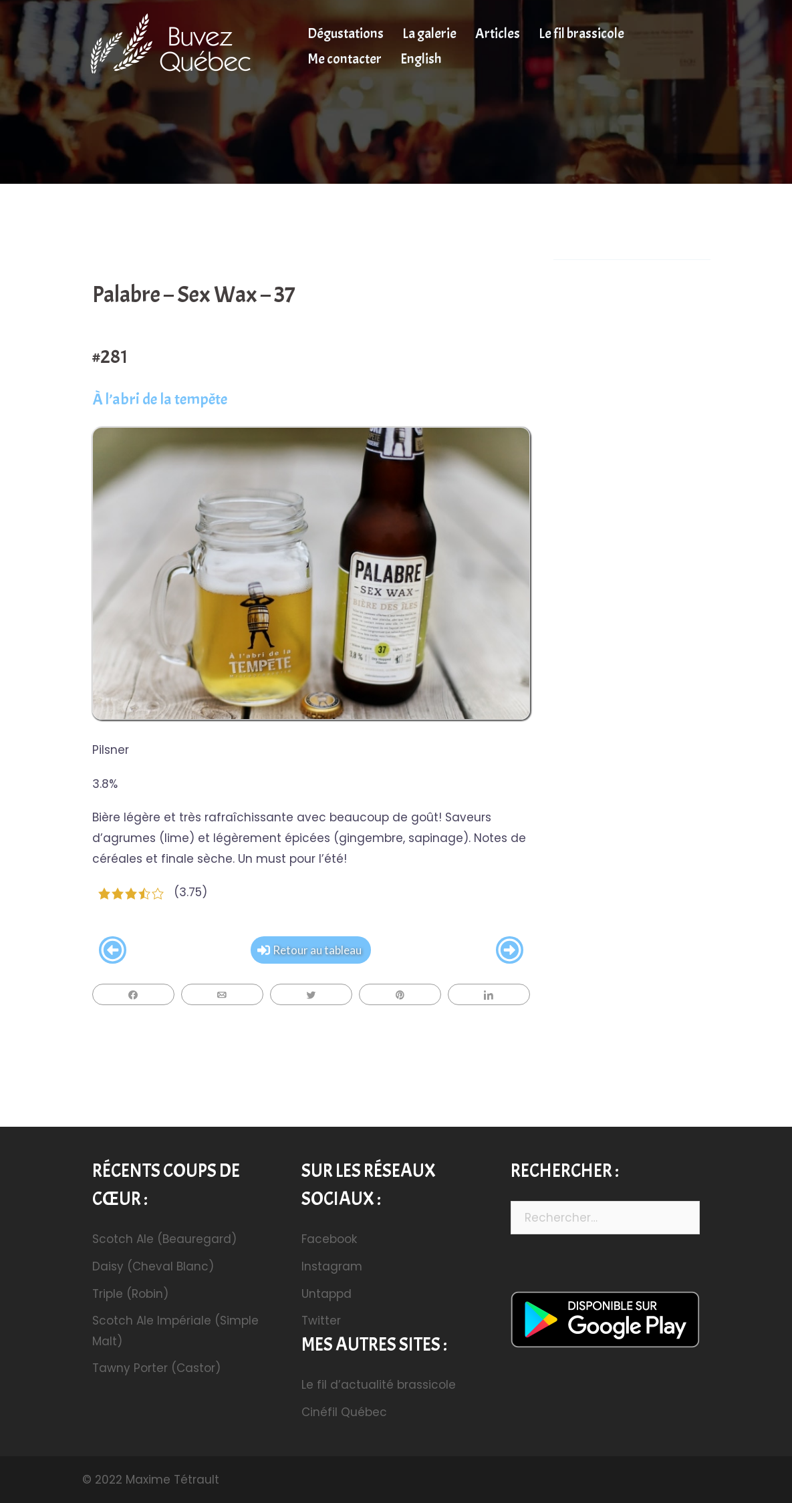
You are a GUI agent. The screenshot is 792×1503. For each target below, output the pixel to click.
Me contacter (344, 58)
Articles (497, 33)
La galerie (429, 33)
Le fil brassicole (581, 33)
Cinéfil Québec (344, 1412)
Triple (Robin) (130, 1294)
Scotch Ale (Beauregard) (164, 1239)
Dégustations (345, 33)
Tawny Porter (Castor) (156, 1368)
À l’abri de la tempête (159, 399)
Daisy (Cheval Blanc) (153, 1266)
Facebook (329, 1239)
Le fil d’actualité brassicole (378, 1385)
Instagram (331, 1266)
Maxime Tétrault (172, 1480)
